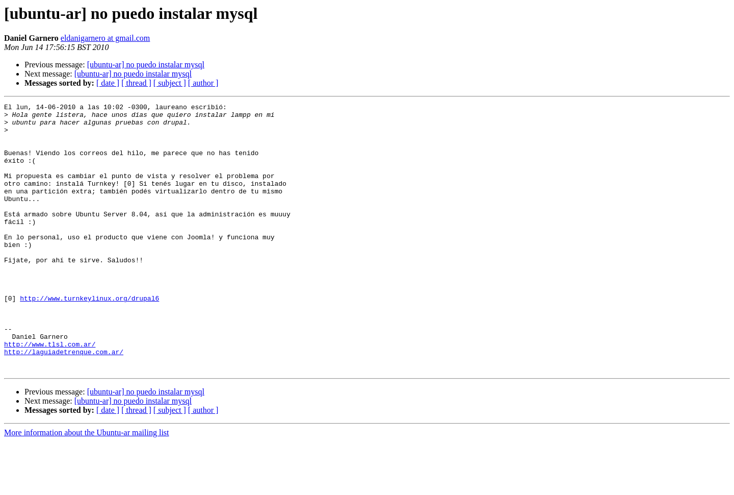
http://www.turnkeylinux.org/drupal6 (89, 337)
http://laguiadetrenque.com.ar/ (63, 402)
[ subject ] (169, 83)
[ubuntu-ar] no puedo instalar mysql (145, 64)
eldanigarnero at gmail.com (105, 38)
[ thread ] (136, 83)
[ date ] (107, 83)
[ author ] (203, 83)
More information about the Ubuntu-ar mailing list (86, 486)
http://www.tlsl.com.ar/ (49, 393)
